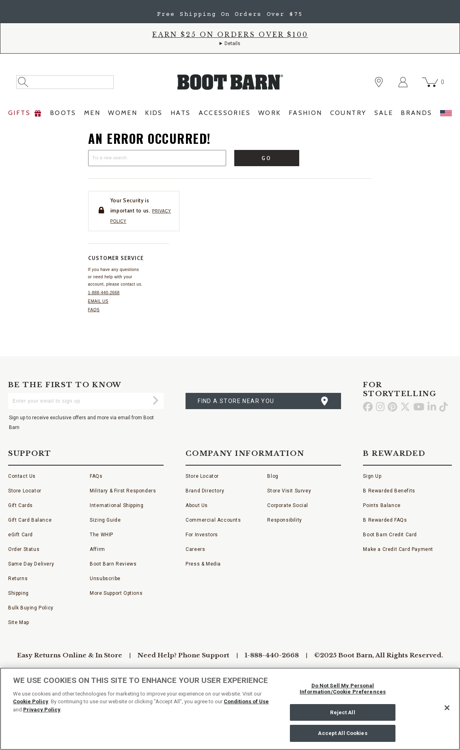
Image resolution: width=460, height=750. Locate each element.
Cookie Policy (30, 701)
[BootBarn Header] (230, 89)
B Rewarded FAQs (385, 520)
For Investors (202, 535)
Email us (98, 301)
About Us (197, 505)
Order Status (23, 549)
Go (266, 158)
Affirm (97, 549)
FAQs (94, 310)
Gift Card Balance (30, 520)
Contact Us (22, 476)
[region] (230, 709)
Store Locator (24, 491)
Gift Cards (20, 505)
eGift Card (20, 535)
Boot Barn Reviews (113, 564)
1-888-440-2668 (104, 292)
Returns (18, 578)
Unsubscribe (105, 578)
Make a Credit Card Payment (398, 549)
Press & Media (203, 564)
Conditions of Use (246, 701)
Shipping (18, 593)
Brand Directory (205, 491)
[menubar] (230, 115)
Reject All (342, 712)
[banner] (230, 62)
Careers (195, 549)
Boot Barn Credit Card (390, 535)
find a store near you (236, 401)
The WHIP (101, 535)
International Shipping (116, 505)
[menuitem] (25, 115)
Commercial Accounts (213, 520)
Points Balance (381, 505)
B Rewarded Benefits (389, 491)
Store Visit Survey (289, 491)
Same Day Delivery (31, 564)
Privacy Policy (41, 710)
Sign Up (372, 476)
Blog (272, 476)
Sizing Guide (105, 520)
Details (232, 43)
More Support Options (116, 593)
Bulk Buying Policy (31, 608)
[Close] (447, 708)
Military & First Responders (123, 491)
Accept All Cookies (342, 733)
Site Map (18, 622)
